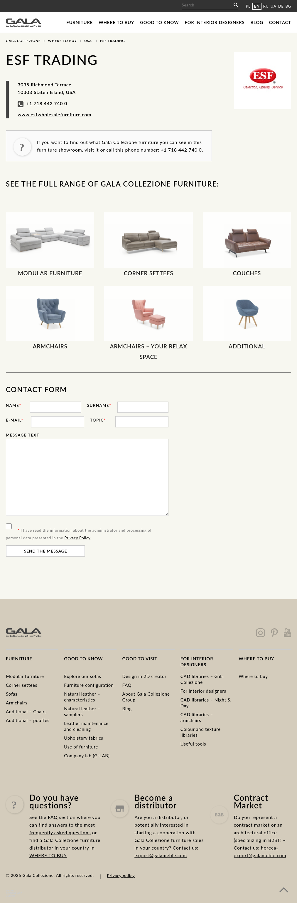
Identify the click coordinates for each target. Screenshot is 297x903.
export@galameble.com (160, 879)
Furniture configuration (89, 685)
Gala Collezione (23, 40)
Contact (280, 22)
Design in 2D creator (144, 676)
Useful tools (193, 743)
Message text (22, 435)
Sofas (11, 693)
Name (13, 405)
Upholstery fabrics (83, 738)
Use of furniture (81, 746)
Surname (99, 405)
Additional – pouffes (28, 720)
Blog (257, 22)
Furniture (79, 22)
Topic (98, 420)
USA (88, 40)
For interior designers (214, 22)
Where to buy (116, 22)
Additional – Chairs (26, 711)
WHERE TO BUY (48, 869)
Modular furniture (25, 676)
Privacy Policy (78, 538)
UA (273, 6)
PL (248, 6)
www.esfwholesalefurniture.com (54, 114)
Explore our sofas (82, 676)
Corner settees (21, 685)
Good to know (159, 22)
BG (288, 6)
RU (266, 6)
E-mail (14, 420)
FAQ (127, 685)
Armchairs (16, 702)
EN (257, 6)
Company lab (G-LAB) (86, 755)
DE (281, 6)
